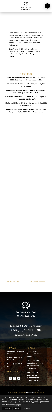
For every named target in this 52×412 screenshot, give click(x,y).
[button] (47, 6)
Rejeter (17, 408)
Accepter (7, 408)
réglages (17, 405)
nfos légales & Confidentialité (17, 392)
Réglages (27, 408)
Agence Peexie (39, 392)
